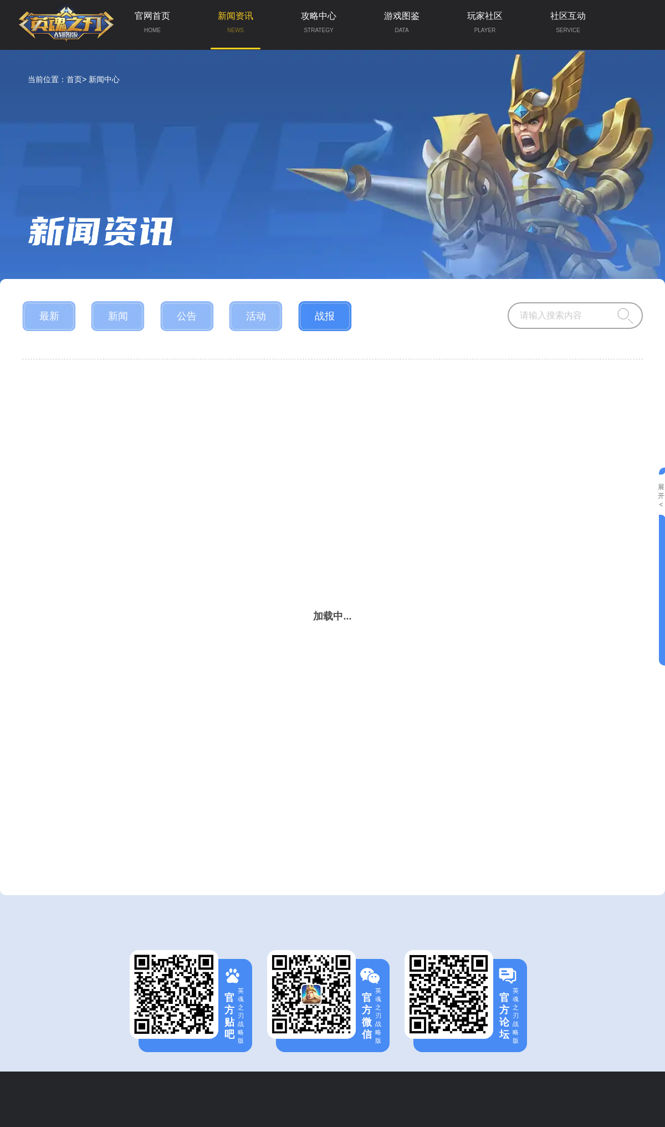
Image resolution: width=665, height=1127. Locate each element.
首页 (74, 79)
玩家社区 (485, 25)
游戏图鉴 (402, 25)
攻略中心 (319, 25)
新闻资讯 (235, 30)
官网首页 (152, 25)
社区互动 (568, 25)
